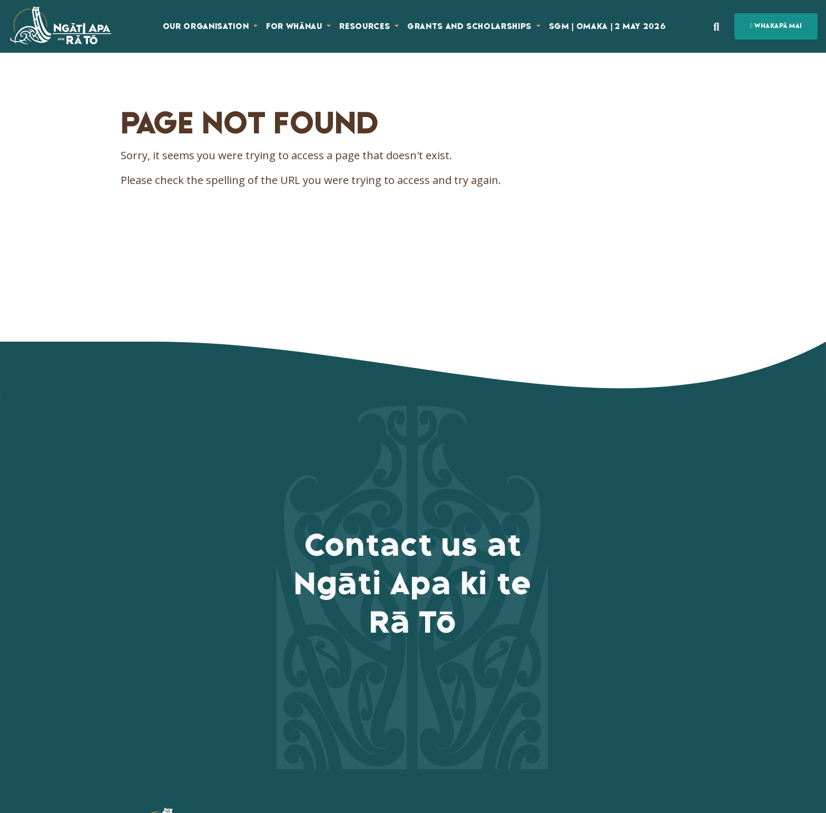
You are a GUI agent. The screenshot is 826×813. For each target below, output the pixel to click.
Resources (365, 26)
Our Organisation (207, 26)
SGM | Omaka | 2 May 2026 (607, 26)
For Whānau (295, 26)
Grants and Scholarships (470, 26)
